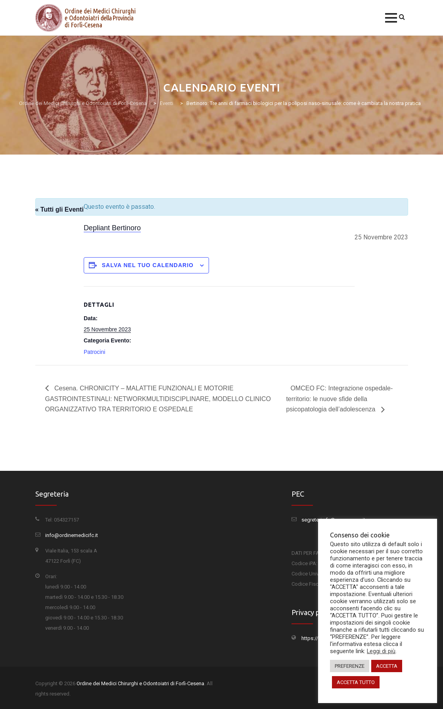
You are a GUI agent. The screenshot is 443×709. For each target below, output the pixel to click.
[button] (391, 18)
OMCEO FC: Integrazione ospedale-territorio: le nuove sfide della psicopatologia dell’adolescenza (339, 399)
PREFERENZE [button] (349, 666)
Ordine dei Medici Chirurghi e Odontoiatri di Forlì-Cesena (140, 683)
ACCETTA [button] (386, 666)
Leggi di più (381, 651)
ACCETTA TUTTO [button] (356, 682)
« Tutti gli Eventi (59, 209)
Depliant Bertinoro (112, 228)
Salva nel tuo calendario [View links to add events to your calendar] (148, 265)
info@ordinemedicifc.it (71, 535)
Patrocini (94, 352)
